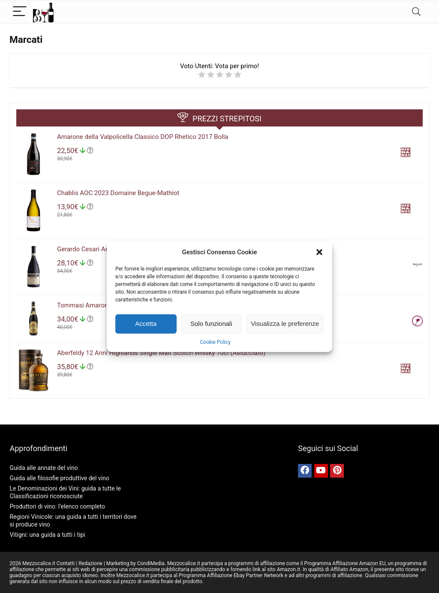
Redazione (90, 563)
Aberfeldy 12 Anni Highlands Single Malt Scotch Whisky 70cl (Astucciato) (161, 353)
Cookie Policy (215, 342)
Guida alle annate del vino (43, 467)
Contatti (66, 563)
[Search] (416, 11)
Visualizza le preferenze (285, 323)
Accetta (145, 323)
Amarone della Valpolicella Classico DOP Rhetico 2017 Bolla (143, 137)
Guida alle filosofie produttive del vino (59, 478)
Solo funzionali (211, 323)
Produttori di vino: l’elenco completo (57, 506)
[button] (319, 252)
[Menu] (19, 11)
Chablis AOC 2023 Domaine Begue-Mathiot (118, 193)
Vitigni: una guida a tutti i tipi (47, 534)
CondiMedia (151, 563)
